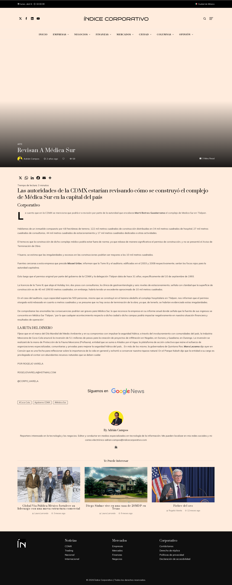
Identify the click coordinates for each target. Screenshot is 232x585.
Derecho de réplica (170, 550)
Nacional (69, 554)
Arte (19, 144)
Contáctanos (166, 546)
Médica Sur (61, 402)
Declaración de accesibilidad (175, 558)
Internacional (72, 558)
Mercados (117, 550)
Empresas (117, 546)
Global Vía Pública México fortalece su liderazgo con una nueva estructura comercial (48, 507)
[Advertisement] (116, 62)
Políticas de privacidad (172, 554)
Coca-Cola (25, 402)
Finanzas (117, 554)
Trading (69, 550)
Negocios (117, 558)
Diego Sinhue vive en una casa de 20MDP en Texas (116, 507)
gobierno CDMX (43, 402)
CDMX (68, 546)
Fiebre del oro (183, 506)
